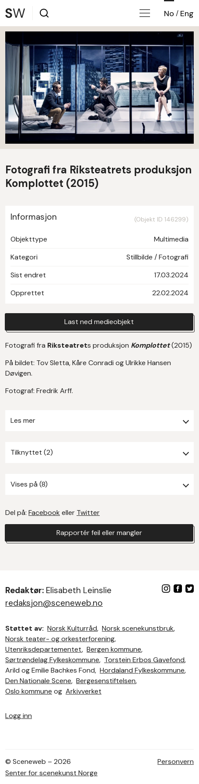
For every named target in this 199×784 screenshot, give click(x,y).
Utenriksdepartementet (43, 649)
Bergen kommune (114, 649)
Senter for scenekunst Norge (51, 772)
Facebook (44, 512)
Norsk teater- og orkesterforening (60, 638)
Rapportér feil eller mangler (99, 532)
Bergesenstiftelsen (106, 680)
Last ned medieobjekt (99, 321)
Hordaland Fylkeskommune (142, 670)
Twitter (88, 512)
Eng (187, 13)
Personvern (175, 761)
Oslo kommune (28, 691)
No (169, 13)
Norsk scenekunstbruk (138, 628)
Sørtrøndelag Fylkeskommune (52, 659)
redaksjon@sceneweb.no (54, 602)
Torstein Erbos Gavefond (144, 659)
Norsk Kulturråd (72, 628)
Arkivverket (83, 691)
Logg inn (18, 715)
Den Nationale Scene (38, 680)
